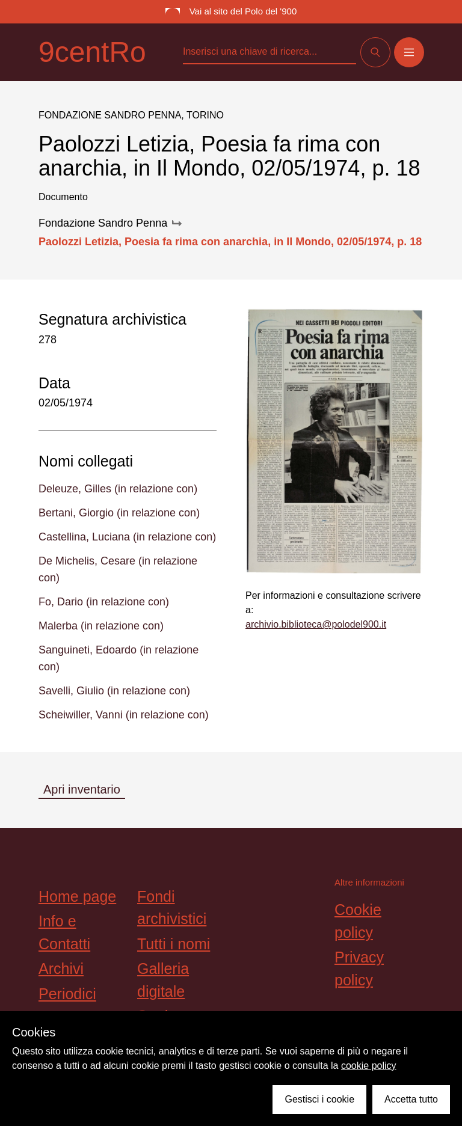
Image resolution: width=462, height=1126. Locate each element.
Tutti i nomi (173, 943)
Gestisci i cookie (319, 1099)
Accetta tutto (411, 1099)
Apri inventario (81, 789)
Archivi (61, 968)
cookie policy (368, 1065)
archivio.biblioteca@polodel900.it (315, 624)
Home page (77, 896)
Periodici (67, 993)
